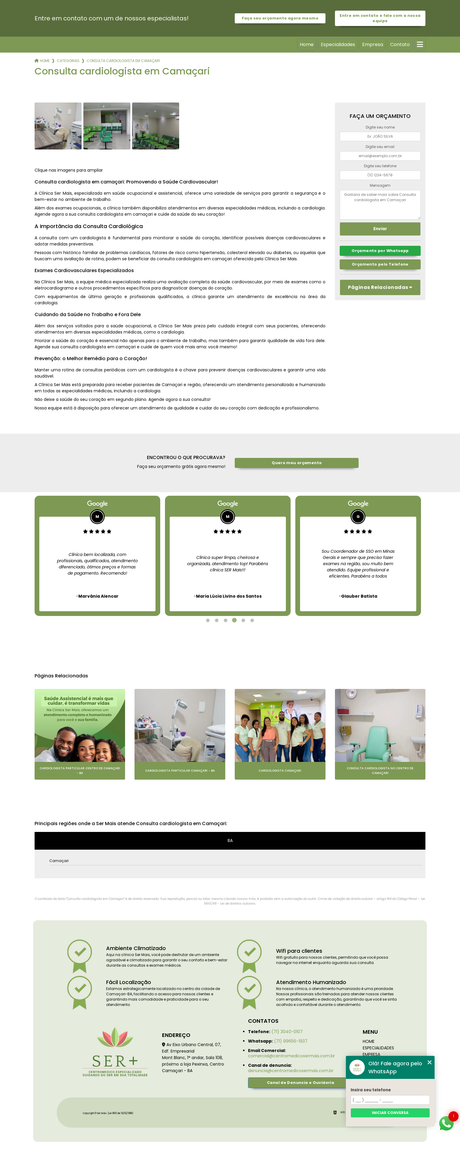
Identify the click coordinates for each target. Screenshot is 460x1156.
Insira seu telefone (371, 1090)
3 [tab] (226, 620)
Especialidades (338, 44)
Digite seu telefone (380, 165)
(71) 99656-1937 (290, 1041)
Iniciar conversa (390, 1112)
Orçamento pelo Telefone (380, 264)
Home (307, 44)
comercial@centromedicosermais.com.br (291, 1056)
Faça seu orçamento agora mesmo (280, 18)
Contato (400, 44)
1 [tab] (208, 620)
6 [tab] (252, 620)
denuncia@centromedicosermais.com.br (290, 1071)
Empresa (372, 44)
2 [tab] (217, 620)
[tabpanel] (97, 556)
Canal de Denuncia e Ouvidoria (300, 1082)
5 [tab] (243, 620)
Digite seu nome (380, 127)
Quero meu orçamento (297, 462)
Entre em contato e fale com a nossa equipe (380, 18)
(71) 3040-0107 (287, 1032)
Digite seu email (380, 146)
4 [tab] (234, 620)
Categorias (68, 60)
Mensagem (380, 185)
